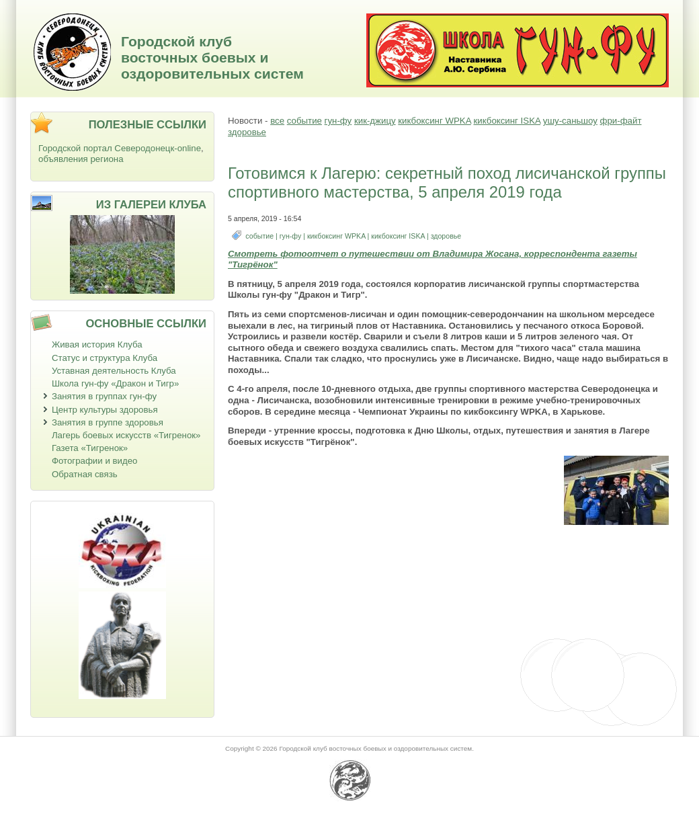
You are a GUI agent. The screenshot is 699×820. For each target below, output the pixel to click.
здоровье (247, 132)
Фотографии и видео (95, 461)
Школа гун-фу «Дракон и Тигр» (115, 383)
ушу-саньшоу (570, 121)
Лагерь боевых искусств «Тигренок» (126, 435)
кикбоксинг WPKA (434, 121)
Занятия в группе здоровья (107, 422)
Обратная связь (85, 474)
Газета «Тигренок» (90, 448)
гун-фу (338, 121)
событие (304, 121)
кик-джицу (375, 121)
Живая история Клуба (97, 344)
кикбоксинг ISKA (506, 121)
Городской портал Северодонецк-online (119, 148)
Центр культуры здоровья (105, 410)
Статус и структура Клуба (104, 358)
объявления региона (81, 159)
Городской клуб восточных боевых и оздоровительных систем (212, 57)
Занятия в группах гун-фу (104, 396)
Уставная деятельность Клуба (114, 371)
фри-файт (621, 121)
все (277, 121)
